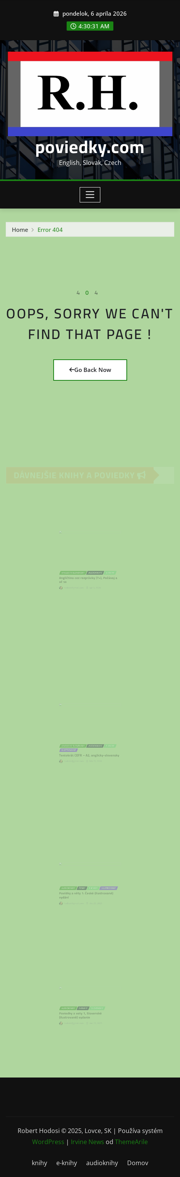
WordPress (48, 1142)
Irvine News (87, 1142)
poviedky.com (90, 146)
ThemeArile (131, 1142)
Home (20, 232)
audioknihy (102, 1163)
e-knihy (66, 1163)
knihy (39, 1163)
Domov (137, 1163)
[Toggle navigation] (90, 194)
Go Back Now (90, 369)
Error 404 (50, 232)
